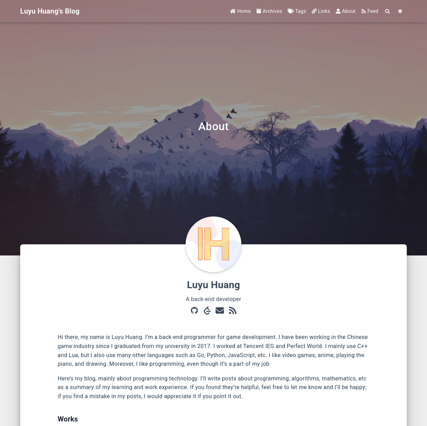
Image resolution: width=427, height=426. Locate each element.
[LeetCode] (207, 311)
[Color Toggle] (400, 11)
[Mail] (220, 311)
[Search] (387, 11)
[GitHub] (194, 311)
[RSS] (232, 311)
